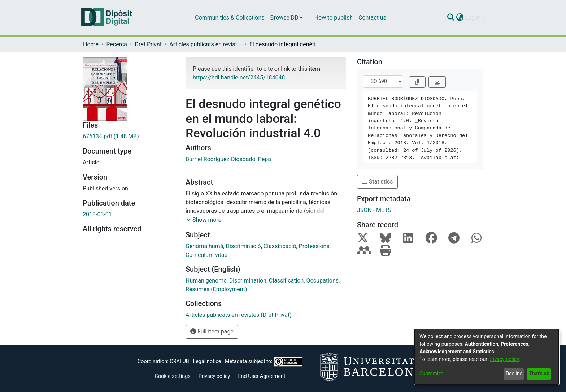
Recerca (116, 44)
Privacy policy (214, 376)
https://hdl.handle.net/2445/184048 (239, 77)
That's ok (539, 373)
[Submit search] (450, 17)
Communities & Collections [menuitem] (229, 17)
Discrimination (247, 280)
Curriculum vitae (206, 254)
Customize (431, 373)
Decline (514, 373)
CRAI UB (179, 361)
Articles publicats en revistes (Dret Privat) (205, 44)
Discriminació (243, 246)
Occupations (322, 280)
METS (383, 210)
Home (91, 44)
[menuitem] (286, 17)
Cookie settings (173, 376)
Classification (286, 280)
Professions (314, 246)
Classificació (280, 246)
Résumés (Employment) (216, 289)
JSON (364, 210)
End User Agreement (261, 376)
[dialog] (486, 357)
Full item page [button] (212, 331)
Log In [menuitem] (473, 17)
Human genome (206, 280)
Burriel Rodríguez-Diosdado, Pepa (228, 159)
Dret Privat (148, 44)
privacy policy (503, 359)
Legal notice (207, 361)
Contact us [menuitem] (372, 17)
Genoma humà (204, 246)
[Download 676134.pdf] (129, 136)
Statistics (377, 181)
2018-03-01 (97, 214)
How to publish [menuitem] (333, 17)
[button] (204, 220)
